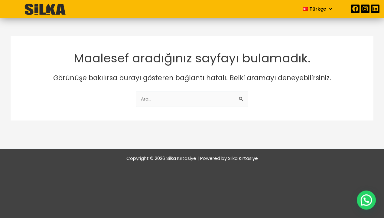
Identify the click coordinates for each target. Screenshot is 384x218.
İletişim (244, 8)
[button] (179, 9)
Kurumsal (179, 8)
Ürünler (214, 8)
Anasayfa (143, 8)
